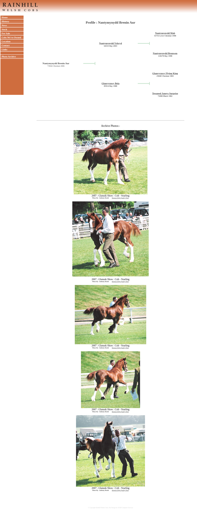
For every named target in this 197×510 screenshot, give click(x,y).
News (3, 25)
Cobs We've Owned (10, 37)
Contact (5, 45)
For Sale (5, 33)
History (4, 21)
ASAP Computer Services (125, 507)
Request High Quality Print (120, 198)
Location (5, 41)
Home (4, 17)
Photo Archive (8, 56)
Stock (3, 29)
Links (3, 49)
